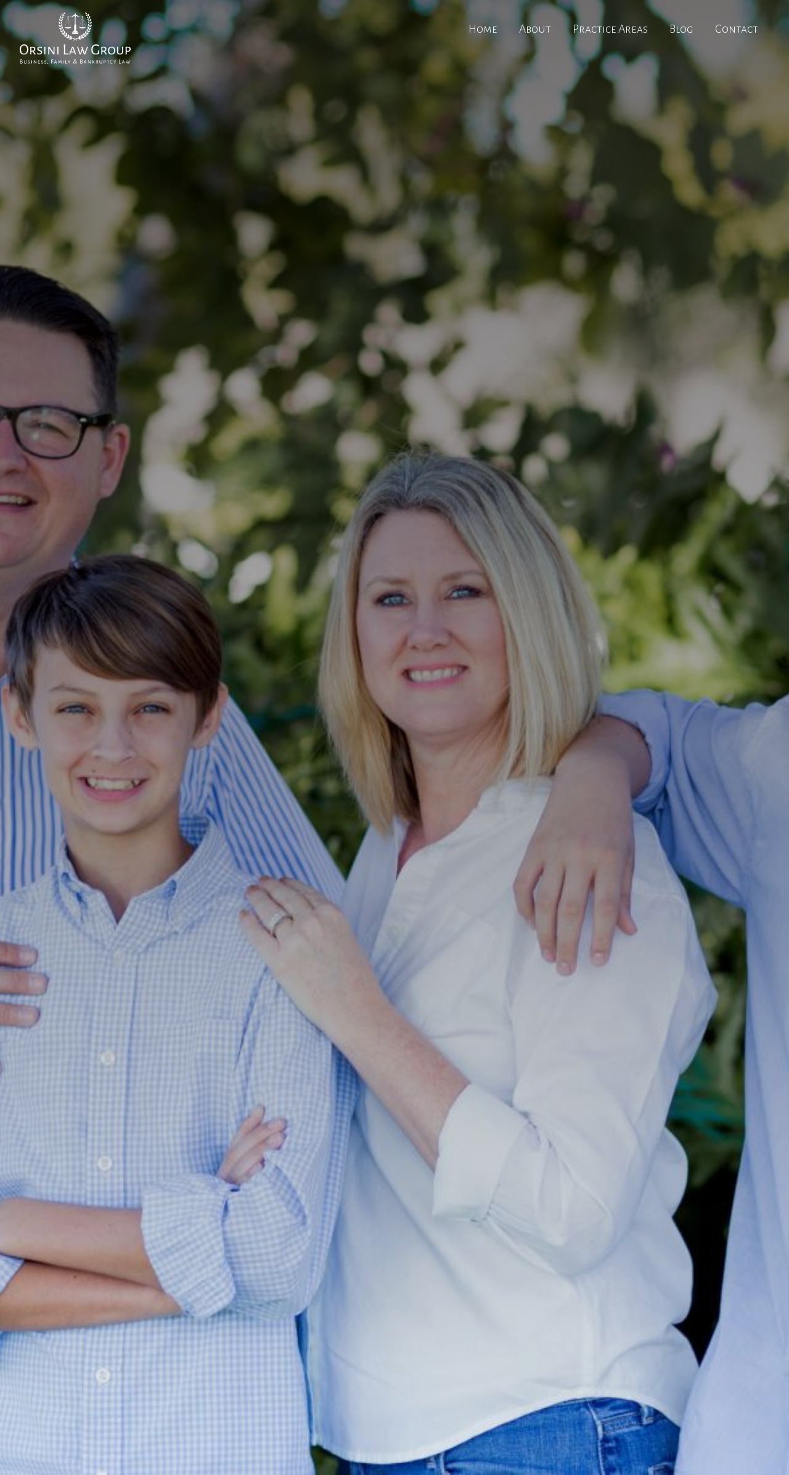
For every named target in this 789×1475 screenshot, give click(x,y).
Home (482, 29)
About (535, 29)
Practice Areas (610, 29)
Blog (681, 29)
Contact (736, 29)
